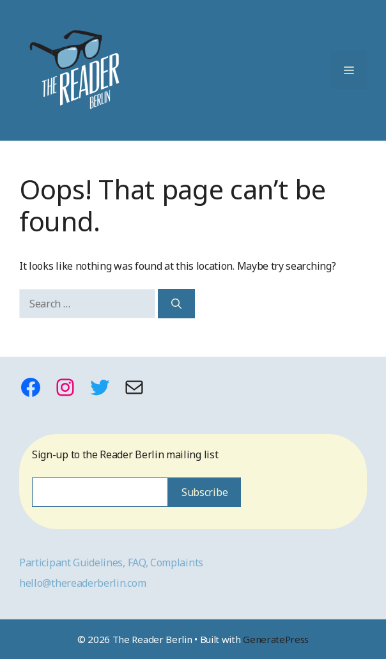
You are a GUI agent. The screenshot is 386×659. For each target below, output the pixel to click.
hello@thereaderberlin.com (82, 583)
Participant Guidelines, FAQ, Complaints (111, 562)
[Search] (176, 303)
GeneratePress (276, 639)
